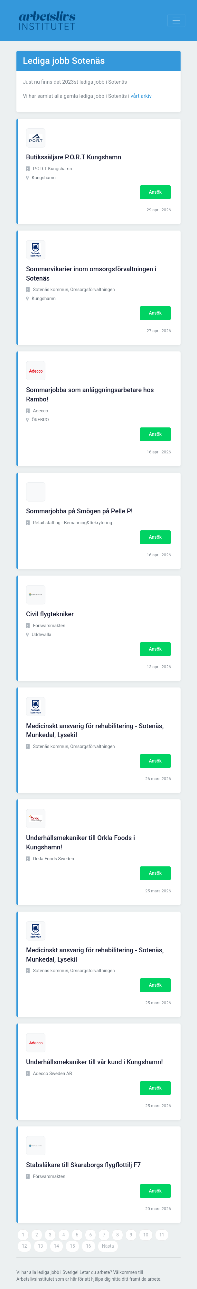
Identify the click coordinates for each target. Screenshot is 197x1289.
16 (88, 1246)
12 (24, 1246)
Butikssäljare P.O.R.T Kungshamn (73, 157)
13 (40, 1246)
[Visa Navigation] (176, 20)
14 (56, 1246)
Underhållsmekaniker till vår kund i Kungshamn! (94, 1062)
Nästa (108, 1246)
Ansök (155, 192)
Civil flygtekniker (50, 614)
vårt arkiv (141, 96)
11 (161, 1234)
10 (145, 1234)
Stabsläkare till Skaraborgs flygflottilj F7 (83, 1165)
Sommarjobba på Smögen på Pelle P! (79, 511)
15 (72, 1246)
